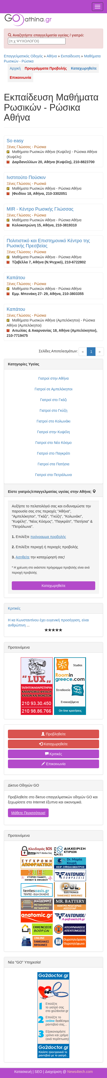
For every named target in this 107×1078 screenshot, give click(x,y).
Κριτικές (14, 608)
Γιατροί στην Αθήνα (53, 378)
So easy (15, 140)
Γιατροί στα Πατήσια (53, 464)
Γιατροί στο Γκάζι (53, 400)
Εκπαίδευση (70, 56)
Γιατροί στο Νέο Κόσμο (53, 443)
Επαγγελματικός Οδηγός (23, 56)
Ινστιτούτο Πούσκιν (26, 177)
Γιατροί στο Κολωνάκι (53, 421)
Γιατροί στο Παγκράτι (53, 453)
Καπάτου (16, 277)
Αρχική (15, 68)
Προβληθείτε (53, 734)
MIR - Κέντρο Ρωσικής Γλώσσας (40, 209)
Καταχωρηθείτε (53, 586)
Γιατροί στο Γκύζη (53, 410)
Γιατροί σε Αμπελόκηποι (53, 389)
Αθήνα (52, 56)
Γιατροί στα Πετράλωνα (53, 475)
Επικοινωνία (53, 764)
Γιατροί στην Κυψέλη (53, 432)
